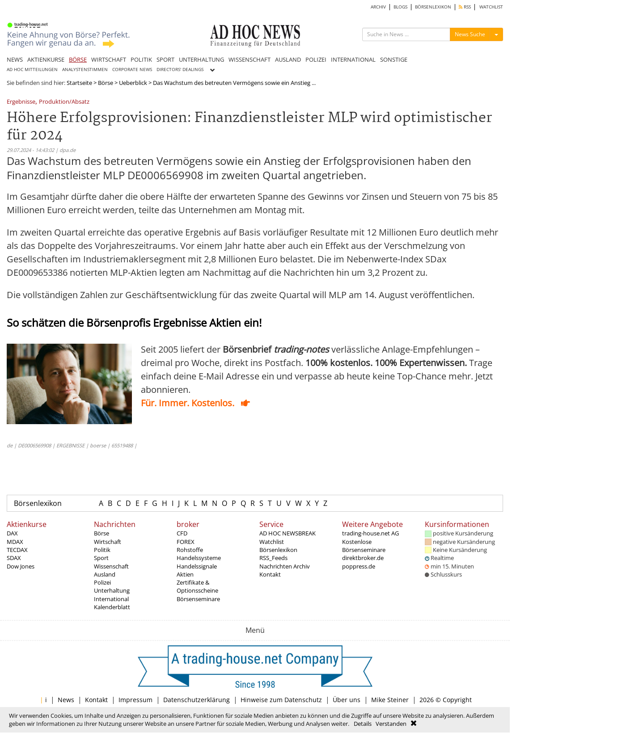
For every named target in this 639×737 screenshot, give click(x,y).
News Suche (470, 34)
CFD (182, 533)
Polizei (102, 582)
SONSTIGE (393, 59)
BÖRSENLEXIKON (433, 7)
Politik (102, 550)
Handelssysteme (199, 558)
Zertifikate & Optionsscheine (197, 586)
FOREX (186, 542)
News (66, 699)
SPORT (165, 59)
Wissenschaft (111, 566)
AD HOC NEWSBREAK (287, 533)
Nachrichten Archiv (284, 566)
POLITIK (141, 59)
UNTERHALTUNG (201, 59)
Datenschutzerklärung (196, 699)
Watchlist (271, 542)
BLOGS (400, 7)
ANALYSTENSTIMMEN (85, 69)
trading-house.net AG (370, 533)
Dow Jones (20, 566)
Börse (105, 83)
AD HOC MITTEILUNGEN (32, 69)
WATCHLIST (491, 7)
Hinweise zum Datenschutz (281, 699)
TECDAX (17, 550)
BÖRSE (78, 59)
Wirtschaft (107, 542)
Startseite (79, 83)
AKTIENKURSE (45, 59)
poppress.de (358, 566)
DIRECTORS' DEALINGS (180, 69)
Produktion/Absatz (64, 102)
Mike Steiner (390, 699)
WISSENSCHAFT (250, 59)
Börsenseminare (198, 599)
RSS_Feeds (273, 558)
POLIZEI (315, 59)
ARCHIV (378, 7)
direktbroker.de (363, 558)
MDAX (15, 542)
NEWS (15, 59)
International (111, 599)
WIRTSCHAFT (108, 59)
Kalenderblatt (112, 607)
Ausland (104, 574)
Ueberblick (133, 83)
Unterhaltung (112, 590)
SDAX (14, 558)
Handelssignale (197, 566)
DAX (12, 533)
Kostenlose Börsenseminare (363, 546)
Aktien (185, 574)
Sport (101, 558)
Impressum (135, 699)
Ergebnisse (21, 102)
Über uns (346, 699)
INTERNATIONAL (353, 59)
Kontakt (270, 574)
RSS (465, 7)
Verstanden (391, 724)
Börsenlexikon (38, 503)
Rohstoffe (190, 550)
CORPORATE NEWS (132, 69)
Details (363, 724)
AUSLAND (288, 59)
